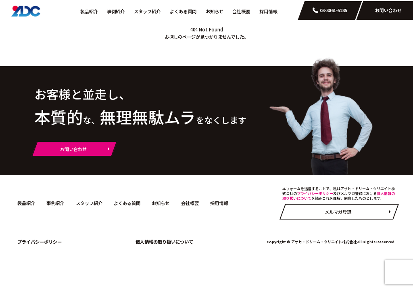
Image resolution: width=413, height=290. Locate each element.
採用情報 (268, 11)
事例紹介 (116, 11)
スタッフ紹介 (147, 11)
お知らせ (214, 11)
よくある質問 (183, 11)
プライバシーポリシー (315, 193)
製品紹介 (89, 11)
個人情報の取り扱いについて (164, 241)
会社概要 (241, 11)
